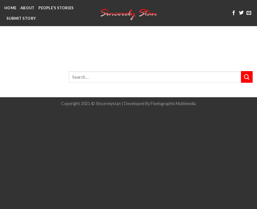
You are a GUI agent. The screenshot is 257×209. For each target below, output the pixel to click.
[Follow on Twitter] (241, 13)
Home (10, 8)
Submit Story (21, 18)
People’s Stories (56, 8)
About (27, 8)
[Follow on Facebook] (233, 13)
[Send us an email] (249, 13)
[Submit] (247, 76)
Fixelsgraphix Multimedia (173, 103)
